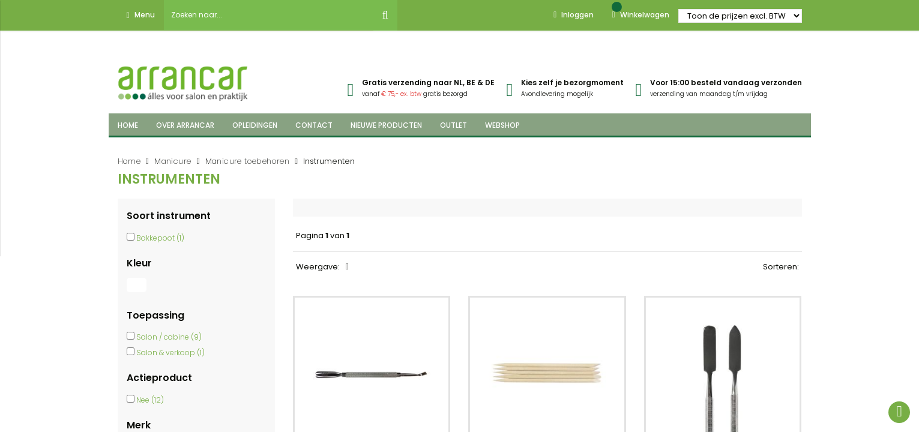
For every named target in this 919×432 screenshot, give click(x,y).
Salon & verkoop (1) (170, 352)
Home (129, 161)
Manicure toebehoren (247, 161)
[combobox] (269, 15)
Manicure (172, 161)
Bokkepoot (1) (160, 238)
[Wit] (138, 292)
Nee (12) (150, 400)
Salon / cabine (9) (169, 337)
